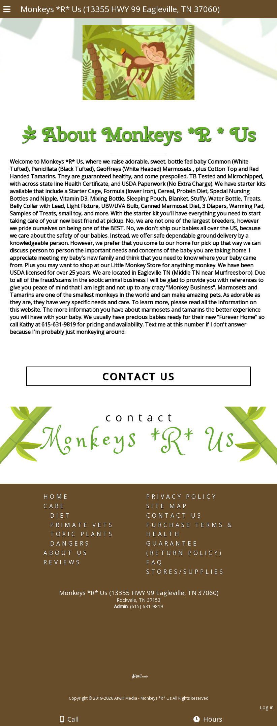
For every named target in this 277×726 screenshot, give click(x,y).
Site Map (167, 506)
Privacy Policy (181, 496)
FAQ (154, 562)
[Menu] (6, 10)
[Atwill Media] (144, 690)
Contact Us (174, 515)
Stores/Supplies (185, 572)
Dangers (70, 543)
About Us (65, 553)
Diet (60, 515)
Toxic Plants (82, 534)
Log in (267, 707)
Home (56, 496)
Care (54, 506)
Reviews (62, 562)
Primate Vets (82, 525)
